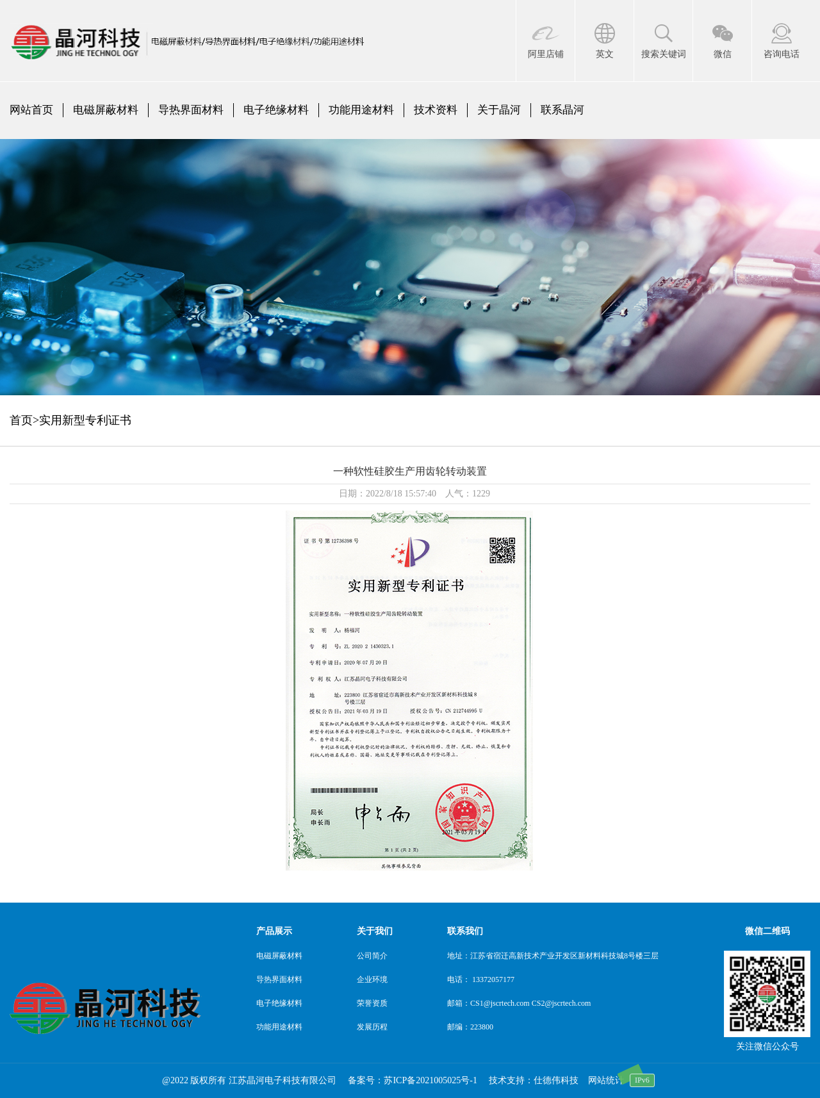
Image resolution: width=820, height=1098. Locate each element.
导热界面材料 (191, 110)
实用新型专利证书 (85, 420)
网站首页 (31, 110)
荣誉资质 (372, 1003)
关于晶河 (499, 110)
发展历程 (372, 1026)
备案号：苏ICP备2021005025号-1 (412, 1080)
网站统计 (606, 1080)
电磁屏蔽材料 (105, 110)
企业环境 (372, 979)
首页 (21, 420)
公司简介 (372, 955)
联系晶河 (562, 110)
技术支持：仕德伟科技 (533, 1080)
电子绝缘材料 (276, 110)
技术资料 (435, 110)
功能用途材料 (361, 110)
